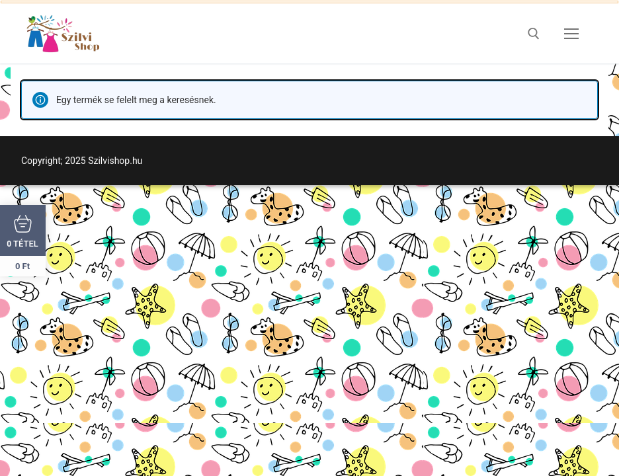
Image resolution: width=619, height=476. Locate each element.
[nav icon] (571, 34)
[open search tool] (534, 34)
